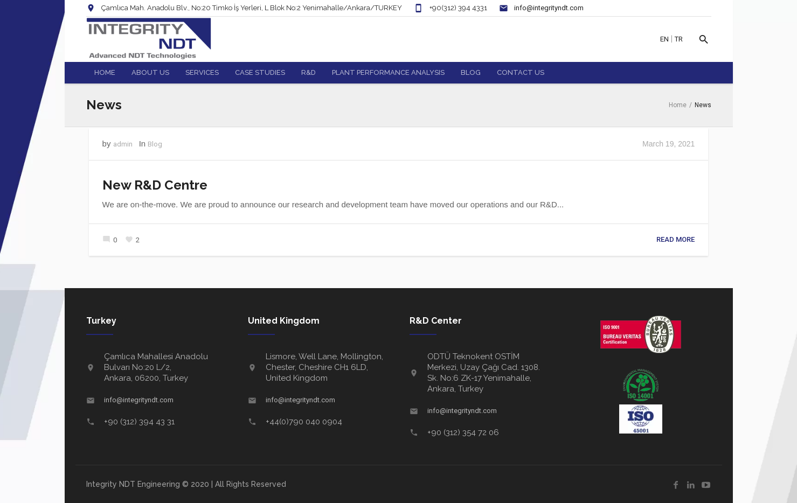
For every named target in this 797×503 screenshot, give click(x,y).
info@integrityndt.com (549, 8)
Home (678, 105)
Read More (675, 239)
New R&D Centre (154, 185)
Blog (155, 144)
